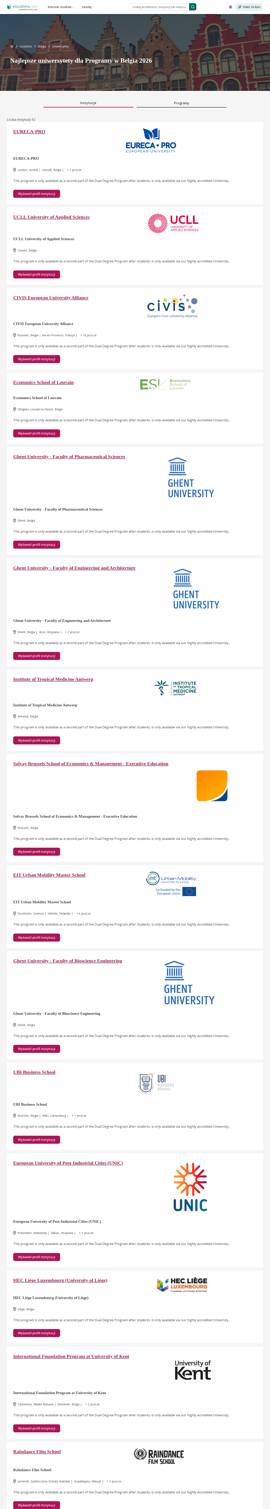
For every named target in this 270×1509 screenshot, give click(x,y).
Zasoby (88, 7)
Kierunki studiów (61, 7)
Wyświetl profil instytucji (36, 194)
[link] (60, 46)
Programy (181, 103)
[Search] (192, 6)
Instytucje (88, 103)
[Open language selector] (230, 7)
